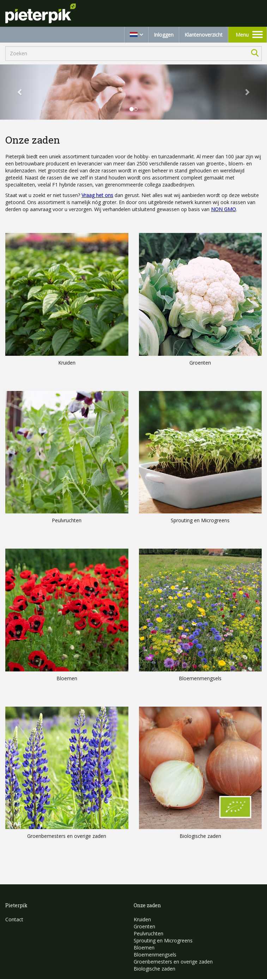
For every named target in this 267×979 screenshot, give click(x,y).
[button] (20, 92)
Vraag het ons (97, 195)
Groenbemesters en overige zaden (173, 961)
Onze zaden (147, 905)
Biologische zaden (154, 968)
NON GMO (223, 209)
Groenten (144, 926)
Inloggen (164, 34)
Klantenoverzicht (203, 34)
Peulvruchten (148, 933)
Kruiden (142, 919)
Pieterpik (16, 905)
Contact (14, 919)
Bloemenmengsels (155, 954)
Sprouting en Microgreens (163, 940)
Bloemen (144, 947)
